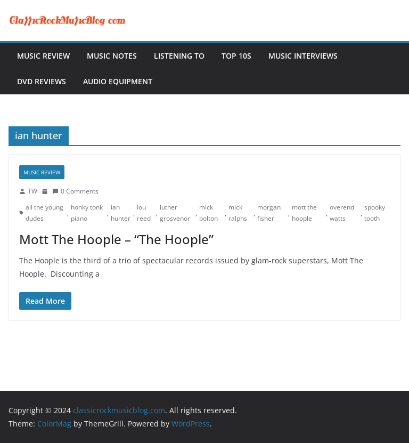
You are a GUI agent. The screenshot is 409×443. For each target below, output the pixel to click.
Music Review (43, 56)
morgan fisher (269, 213)
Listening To (179, 56)
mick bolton (208, 213)
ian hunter (120, 213)
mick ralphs (237, 213)
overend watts (342, 213)
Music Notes (112, 56)
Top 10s (236, 56)
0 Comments (75, 191)
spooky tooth (374, 213)
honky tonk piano (87, 213)
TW (32, 191)
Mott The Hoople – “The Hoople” (116, 239)
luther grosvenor (175, 213)
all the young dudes (44, 213)
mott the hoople (304, 213)
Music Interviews (303, 56)
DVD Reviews (41, 81)
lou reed (144, 213)
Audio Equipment (117, 81)
